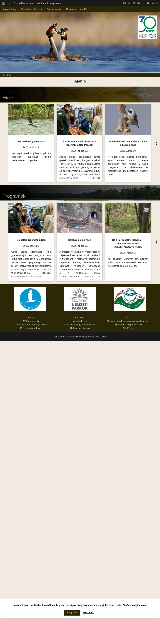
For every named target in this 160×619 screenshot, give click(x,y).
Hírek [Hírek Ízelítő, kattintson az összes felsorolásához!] (8, 97)
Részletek (88, 612)
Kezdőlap (7, 75)
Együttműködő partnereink (128, 324)
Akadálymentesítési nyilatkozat (32, 324)
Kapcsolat (80, 317)
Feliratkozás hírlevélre (31, 328)
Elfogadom (72, 612)
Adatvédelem (80, 321)
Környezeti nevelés (77, 9)
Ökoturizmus (54, 9)
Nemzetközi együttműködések (80, 324)
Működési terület (31, 321)
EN (152, 3)
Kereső (31, 317)
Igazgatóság (9, 9)
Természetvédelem (31, 9)
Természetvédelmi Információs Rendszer (128, 321)
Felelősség (128, 328)
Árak (128, 317)
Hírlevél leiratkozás (80, 328)
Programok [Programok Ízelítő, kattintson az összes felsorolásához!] (13, 196)
